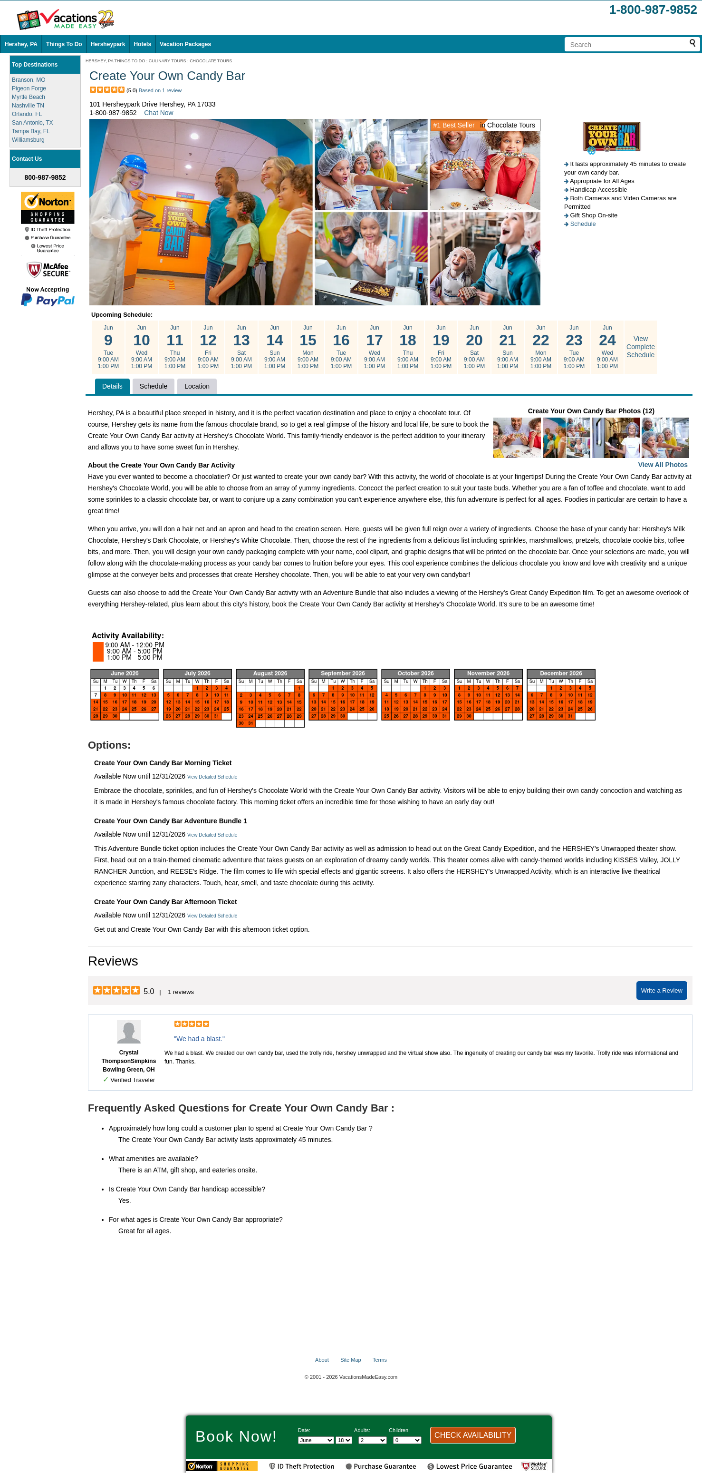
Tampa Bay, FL (31, 131)
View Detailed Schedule (212, 777)
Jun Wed (141, 347)
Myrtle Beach (28, 97)
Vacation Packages (185, 44)
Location (197, 386)
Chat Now (158, 113)
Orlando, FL (27, 114)
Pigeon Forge (29, 88)
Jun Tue (108, 347)
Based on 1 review (160, 90)
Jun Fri (208, 347)
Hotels (142, 44)
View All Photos (663, 464)
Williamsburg (28, 140)
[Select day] (344, 1440)
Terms (380, 1360)
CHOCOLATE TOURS (211, 61)
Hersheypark (108, 44)
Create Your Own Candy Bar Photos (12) (591, 438)
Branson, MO (29, 80)
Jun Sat (241, 347)
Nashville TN (28, 105)
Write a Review (662, 990)
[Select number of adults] (372, 1440)
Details (112, 386)
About (322, 1360)
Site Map (350, 1360)
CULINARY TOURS (167, 61)
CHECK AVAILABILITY (472, 1435)
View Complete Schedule (640, 347)
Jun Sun (275, 347)
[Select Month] (316, 1440)
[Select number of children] (407, 1440)
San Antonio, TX (32, 122)
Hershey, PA (21, 44)
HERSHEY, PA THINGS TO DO (115, 61)
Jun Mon (308, 347)
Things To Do (64, 44)
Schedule (583, 223)
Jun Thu (175, 347)
